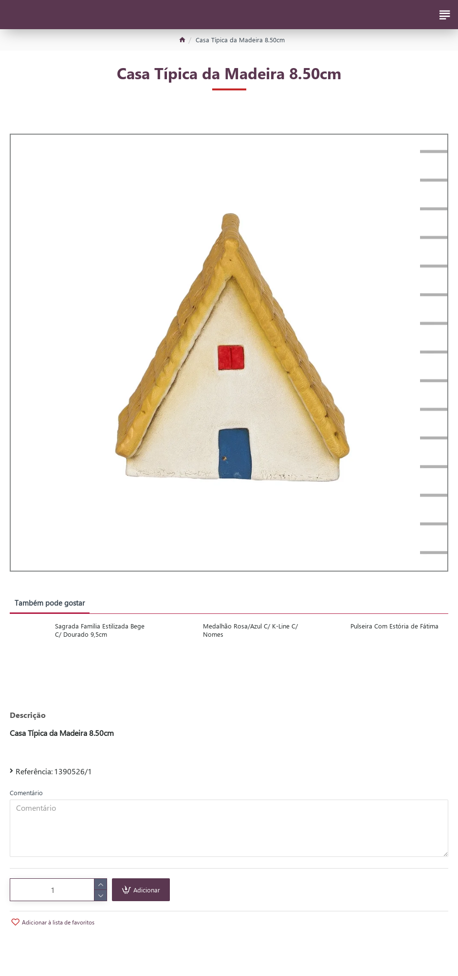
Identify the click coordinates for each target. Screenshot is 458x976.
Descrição (28, 715)
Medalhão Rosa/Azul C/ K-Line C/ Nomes (250, 630)
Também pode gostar (50, 603)
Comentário (26, 792)
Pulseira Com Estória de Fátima (394, 626)
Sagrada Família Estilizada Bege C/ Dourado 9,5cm (100, 630)
